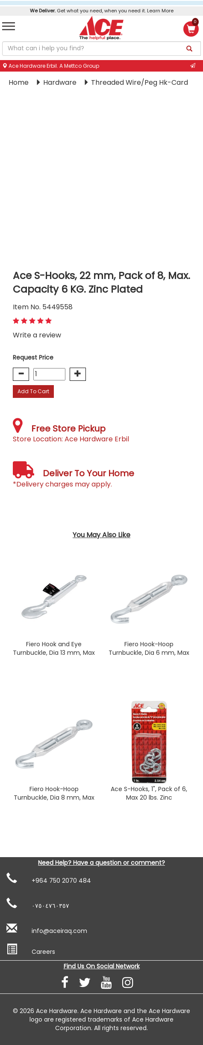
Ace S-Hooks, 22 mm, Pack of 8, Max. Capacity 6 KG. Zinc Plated (101, 282)
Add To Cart (33, 391)
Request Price (33, 357)
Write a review (37, 335)
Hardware (60, 82)
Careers (30, 950)
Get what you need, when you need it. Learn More (102, 10)
